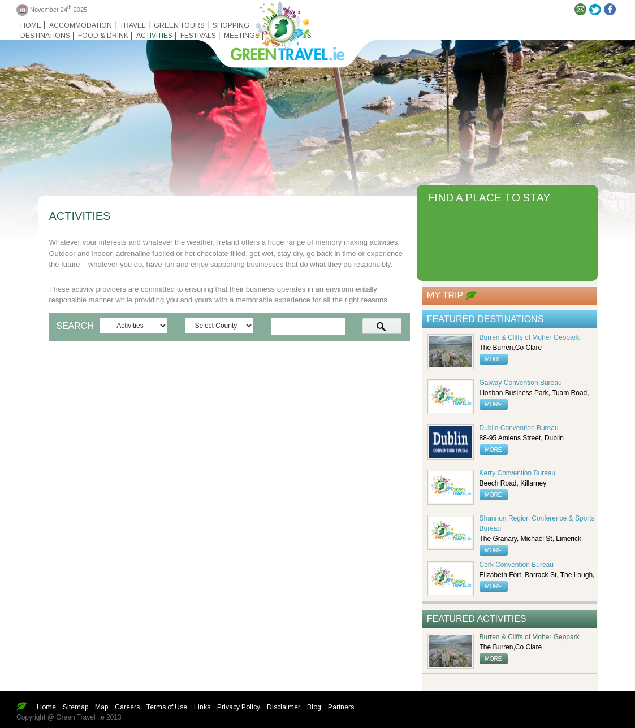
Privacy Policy (238, 707)
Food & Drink (103, 36)
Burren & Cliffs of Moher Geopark (530, 337)
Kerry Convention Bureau (518, 473)
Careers (127, 707)
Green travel (281, 28)
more (493, 359)
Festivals (198, 36)
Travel (133, 25)
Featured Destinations (485, 319)
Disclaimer (283, 707)
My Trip (445, 295)
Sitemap (75, 707)
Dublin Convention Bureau (519, 428)
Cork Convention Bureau (517, 565)
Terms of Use (166, 707)
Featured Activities (476, 618)
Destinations (45, 36)
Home (30, 25)
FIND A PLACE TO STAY (488, 197)
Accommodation (80, 25)
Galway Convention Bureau (521, 383)
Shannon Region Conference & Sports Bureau (537, 523)
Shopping (231, 25)
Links (202, 707)
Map (101, 707)
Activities (154, 36)
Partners (341, 707)
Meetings (242, 36)
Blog (314, 707)
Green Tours (179, 25)
